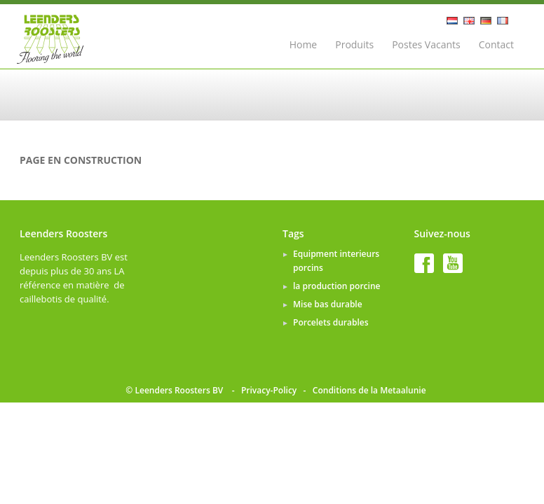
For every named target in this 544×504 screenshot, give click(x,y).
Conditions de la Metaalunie (369, 390)
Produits (354, 44)
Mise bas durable (327, 304)
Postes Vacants (426, 44)
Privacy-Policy (269, 390)
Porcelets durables (331, 322)
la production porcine (336, 286)
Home (304, 44)
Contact (496, 44)
